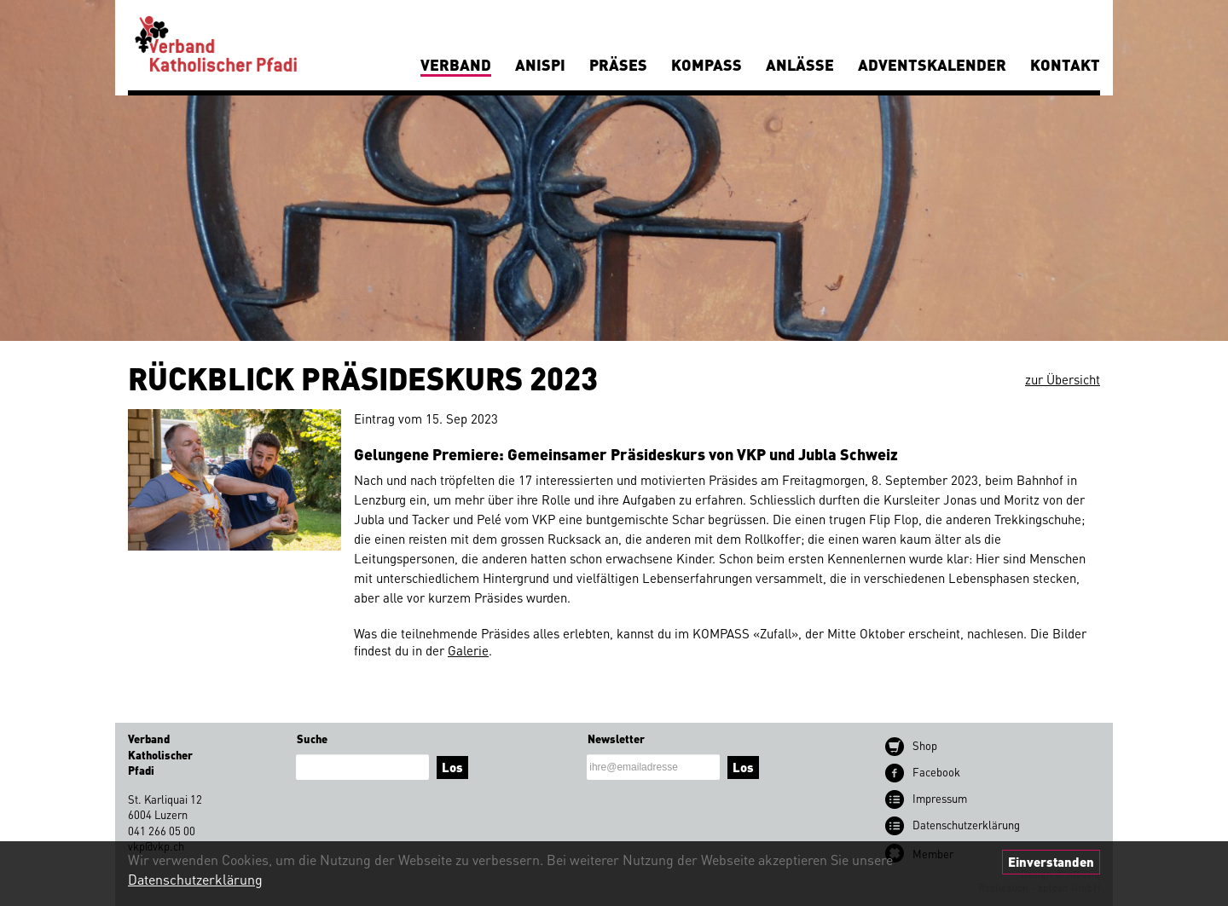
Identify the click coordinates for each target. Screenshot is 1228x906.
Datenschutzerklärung (195, 879)
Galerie (468, 650)
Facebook (936, 772)
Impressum (939, 798)
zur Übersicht (1062, 379)
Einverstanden (1051, 861)
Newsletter (616, 738)
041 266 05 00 (161, 830)
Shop (924, 745)
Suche (312, 738)
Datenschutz (966, 824)
